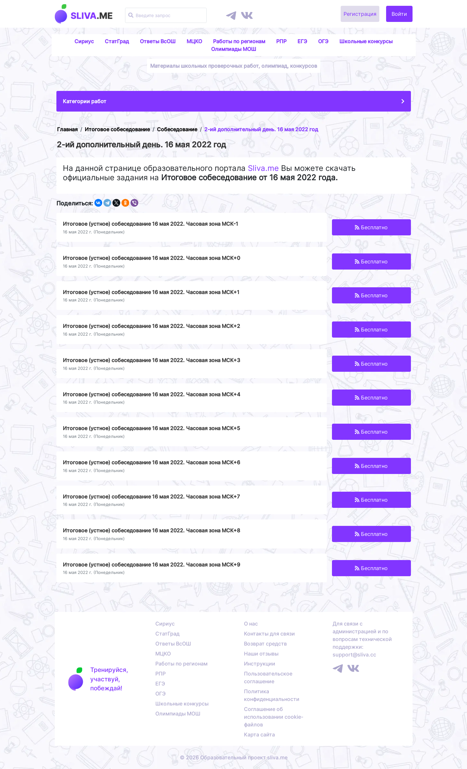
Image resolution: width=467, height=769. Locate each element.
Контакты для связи (269, 633)
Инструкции (259, 663)
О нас (251, 623)
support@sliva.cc (354, 654)
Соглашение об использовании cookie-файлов (273, 717)
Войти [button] (399, 14)
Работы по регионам (239, 41)
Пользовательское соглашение (268, 677)
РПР (281, 41)
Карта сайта (259, 734)
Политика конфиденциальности (271, 695)
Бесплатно (371, 227)
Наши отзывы (261, 653)
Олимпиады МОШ (233, 49)
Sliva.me (263, 168)
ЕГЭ (302, 41)
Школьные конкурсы (366, 41)
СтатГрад (117, 41)
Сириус (84, 41)
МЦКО (194, 41)
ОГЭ (323, 41)
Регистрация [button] (360, 14)
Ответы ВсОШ (158, 41)
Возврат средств (265, 643)
